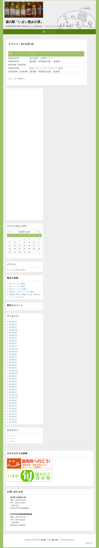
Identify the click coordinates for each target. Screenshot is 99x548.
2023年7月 (13, 381)
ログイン (89, 543)
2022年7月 (13, 406)
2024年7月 (13, 357)
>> (39, 232)
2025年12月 (13, 330)
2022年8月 (13, 403)
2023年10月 (13, 373)
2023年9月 (13, 376)
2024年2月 (13, 368)
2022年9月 (13, 400)
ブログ (11, 441)
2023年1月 (13, 392)
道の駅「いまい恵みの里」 (25, 22)
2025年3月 (13, 343)
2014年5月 (13, 422)
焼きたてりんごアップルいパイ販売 (46, 68)
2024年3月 (13, 365)
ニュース (12, 439)
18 (39, 245)
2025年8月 (13, 333)
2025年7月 (13, 335)
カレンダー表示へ (16, 79)
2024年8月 (13, 354)
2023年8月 (13, 379)
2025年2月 (13, 346)
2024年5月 (13, 360)
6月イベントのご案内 (17, 284)
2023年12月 (13, 371)
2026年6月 (13, 322)
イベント (12, 436)
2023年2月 (13, 390)
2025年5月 (13, 338)
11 (39, 242)
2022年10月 (13, 398)
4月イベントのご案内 (17, 286)
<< (10, 232)
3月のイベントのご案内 (18, 289)
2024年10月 (13, 352)
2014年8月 (13, 417)
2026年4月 (13, 325)
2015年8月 (13, 411)
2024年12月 (13, 349)
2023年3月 (13, 387)
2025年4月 (13, 341)
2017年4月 (13, 409)
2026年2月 (13, 327)
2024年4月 (13, 362)
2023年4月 (13, 384)
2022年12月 (13, 395)
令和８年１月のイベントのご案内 (21, 292)
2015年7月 (13, 414)
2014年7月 (13, 419)
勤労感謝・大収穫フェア (41, 58)
